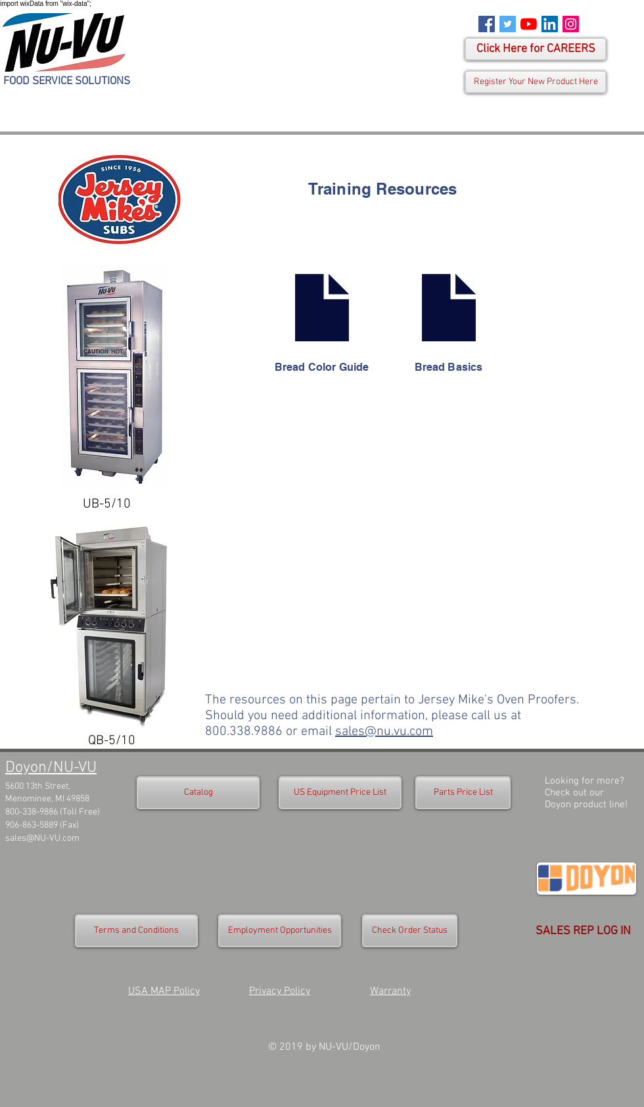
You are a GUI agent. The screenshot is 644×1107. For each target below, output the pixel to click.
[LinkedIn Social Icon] (549, 24)
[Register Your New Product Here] (536, 81)
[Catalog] (198, 792)
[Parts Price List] (463, 792)
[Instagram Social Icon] (571, 24)
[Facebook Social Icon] (486, 24)
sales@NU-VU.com (42, 838)
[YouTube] (528, 24)
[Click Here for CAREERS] (536, 48)
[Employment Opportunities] (279, 930)
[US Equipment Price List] (340, 792)
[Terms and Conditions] (136, 930)
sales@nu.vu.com (384, 732)
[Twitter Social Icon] (507, 24)
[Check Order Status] (409, 930)
